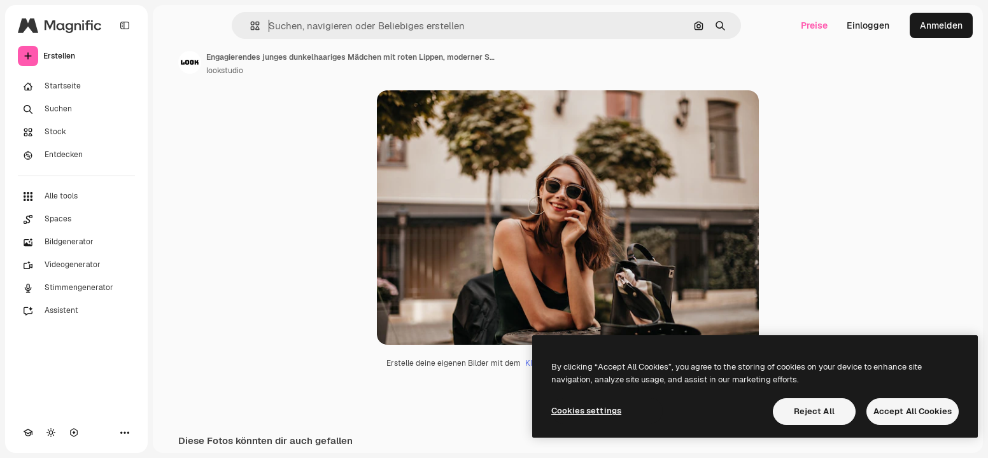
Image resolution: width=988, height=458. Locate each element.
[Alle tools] (76, 196)
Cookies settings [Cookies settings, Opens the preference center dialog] (586, 410)
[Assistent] (76, 311)
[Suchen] (76, 109)
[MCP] (74, 432)
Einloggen (868, 25)
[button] (249, 26)
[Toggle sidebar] (125, 25)
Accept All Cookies (912, 411)
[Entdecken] (76, 155)
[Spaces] (76, 219)
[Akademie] (28, 432)
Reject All (814, 411)
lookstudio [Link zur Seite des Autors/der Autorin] (224, 71)
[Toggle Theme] (51, 432)
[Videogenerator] (76, 265)
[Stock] (76, 132)
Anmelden (941, 25)
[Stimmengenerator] (76, 288)
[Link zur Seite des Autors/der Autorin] (189, 62)
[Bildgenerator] (76, 242)
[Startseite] (76, 86)
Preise (814, 25)
